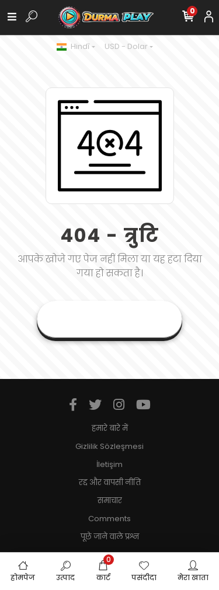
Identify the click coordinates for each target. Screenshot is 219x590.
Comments (109, 518)
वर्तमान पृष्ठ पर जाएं (109, 319)
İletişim (109, 464)
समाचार (110, 500)
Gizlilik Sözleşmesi (109, 446)
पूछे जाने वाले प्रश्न (110, 536)
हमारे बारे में (110, 428)
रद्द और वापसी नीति (110, 482)
